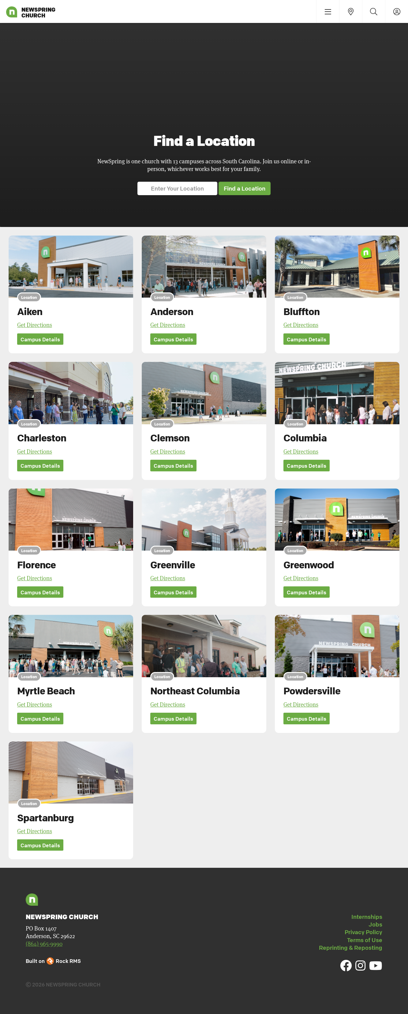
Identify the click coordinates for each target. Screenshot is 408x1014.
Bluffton (301, 312)
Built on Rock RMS (53, 961)
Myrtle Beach (46, 691)
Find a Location (244, 188)
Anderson (171, 312)
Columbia (305, 438)
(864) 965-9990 (44, 944)
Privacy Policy (363, 932)
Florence (36, 564)
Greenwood (308, 564)
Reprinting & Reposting (350, 947)
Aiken (29, 312)
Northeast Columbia (195, 691)
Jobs (375, 924)
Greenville (172, 564)
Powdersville (311, 691)
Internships (366, 916)
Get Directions (34, 325)
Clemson (169, 438)
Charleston (41, 438)
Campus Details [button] (40, 339)
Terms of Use (364, 940)
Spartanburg (45, 817)
